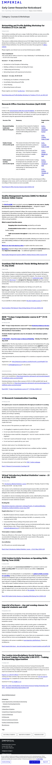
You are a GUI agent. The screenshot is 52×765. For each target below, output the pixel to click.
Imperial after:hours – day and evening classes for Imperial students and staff (25, 606)
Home (3, 10)
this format (13, 280)
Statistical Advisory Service (40, 325)
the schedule (31, 590)
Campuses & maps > (7, 751)
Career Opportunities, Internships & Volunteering (14, 701)
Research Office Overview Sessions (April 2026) (24, 104)
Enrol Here (5, 249)
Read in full (25, 95)
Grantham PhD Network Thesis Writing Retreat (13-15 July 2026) (25, 264)
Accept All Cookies (34, 762)
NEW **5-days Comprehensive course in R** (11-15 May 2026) (24, 318)
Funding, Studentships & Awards (10, 722)
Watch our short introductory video (13, 245)
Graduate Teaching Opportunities (11, 704)
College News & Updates (8, 709)
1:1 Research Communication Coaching (19, 398)
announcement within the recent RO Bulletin (22, 110)
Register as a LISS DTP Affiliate (10, 674)
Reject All (45, 762)
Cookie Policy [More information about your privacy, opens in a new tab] (39, 759)
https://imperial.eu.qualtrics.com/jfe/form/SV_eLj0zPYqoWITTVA (30, 361)
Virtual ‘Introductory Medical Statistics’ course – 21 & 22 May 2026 (25, 476)
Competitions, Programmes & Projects (12, 712)
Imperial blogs (8, 10)
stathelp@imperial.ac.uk (15, 365)
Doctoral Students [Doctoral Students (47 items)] (9, 734)
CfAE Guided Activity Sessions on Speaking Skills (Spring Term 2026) (24, 559)
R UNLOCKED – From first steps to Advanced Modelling (18, 339)
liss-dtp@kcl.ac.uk (16, 681)
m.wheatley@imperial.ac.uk (11, 528)
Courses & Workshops (7, 714)
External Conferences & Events (10, 719)
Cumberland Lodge (37, 278)
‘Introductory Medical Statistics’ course (15, 484)
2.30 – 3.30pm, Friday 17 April (45, 137)
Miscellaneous (5, 725)
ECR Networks (5, 717)
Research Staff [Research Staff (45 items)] (39, 734)
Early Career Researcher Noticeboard (21, 7)
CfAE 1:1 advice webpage (33, 462)
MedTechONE (8, 204)
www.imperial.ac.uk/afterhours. (32, 640)
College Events (6, 706)
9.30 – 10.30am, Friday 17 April (45, 144)
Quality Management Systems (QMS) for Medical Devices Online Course (24, 197)
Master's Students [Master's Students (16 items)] (24, 734)
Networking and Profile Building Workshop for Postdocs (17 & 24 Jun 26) (23, 26)
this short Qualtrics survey (34, 301)
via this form (21, 91)
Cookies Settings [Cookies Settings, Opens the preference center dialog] (6, 762)
